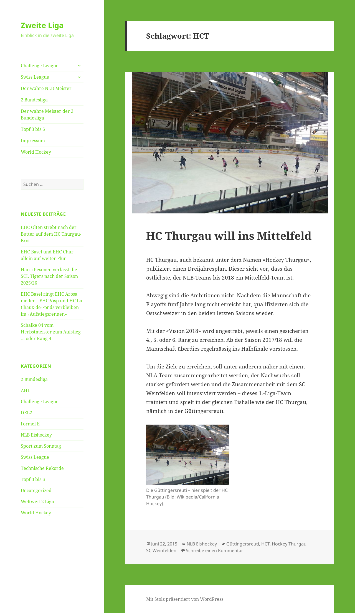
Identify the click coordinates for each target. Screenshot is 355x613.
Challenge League (40, 66)
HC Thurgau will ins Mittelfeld (228, 235)
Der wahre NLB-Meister (46, 88)
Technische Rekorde (42, 468)
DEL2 (26, 413)
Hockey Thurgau (289, 544)
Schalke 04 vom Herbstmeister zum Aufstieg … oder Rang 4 (51, 332)
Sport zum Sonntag (41, 446)
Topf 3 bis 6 (33, 129)
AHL (25, 390)
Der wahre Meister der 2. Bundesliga (48, 114)
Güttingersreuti (242, 544)
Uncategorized (36, 490)
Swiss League (35, 77)
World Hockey (36, 152)
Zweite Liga (42, 25)
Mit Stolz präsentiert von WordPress (184, 599)
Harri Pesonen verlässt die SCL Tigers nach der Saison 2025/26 (49, 276)
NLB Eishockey (36, 435)
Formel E (30, 424)
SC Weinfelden (161, 550)
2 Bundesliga (34, 100)
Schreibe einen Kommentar (214, 550)
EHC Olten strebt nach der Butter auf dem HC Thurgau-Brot (51, 234)
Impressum (33, 141)
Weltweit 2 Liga (37, 502)
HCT (265, 544)
